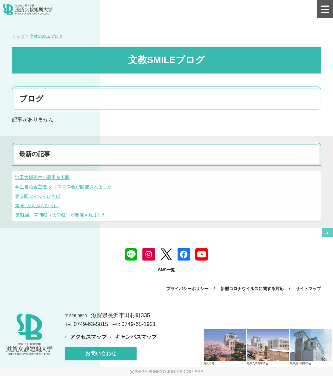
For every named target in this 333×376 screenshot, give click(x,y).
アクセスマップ (88, 337)
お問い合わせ (100, 353)
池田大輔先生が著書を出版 (42, 177)
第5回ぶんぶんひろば (37, 205)
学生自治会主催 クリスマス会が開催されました (63, 186)
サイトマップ (308, 288)
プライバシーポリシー (187, 288)
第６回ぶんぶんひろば (37, 196)
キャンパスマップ (136, 337)
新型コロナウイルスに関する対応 (252, 288)
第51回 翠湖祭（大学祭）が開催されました (61, 215)
